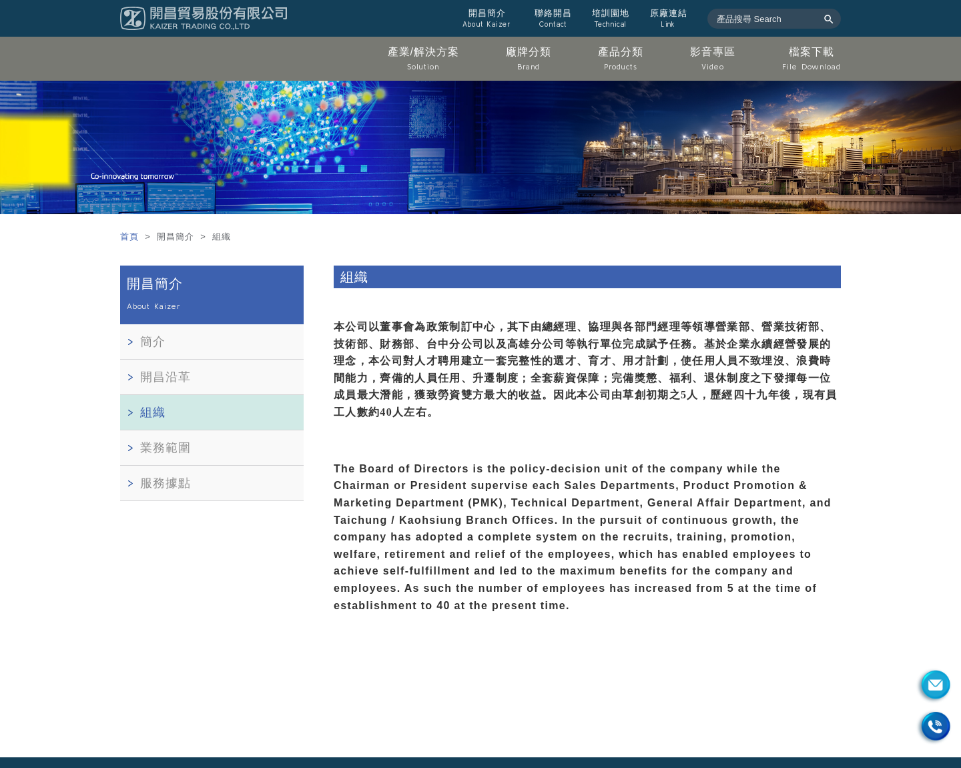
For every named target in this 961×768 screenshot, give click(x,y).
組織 (153, 412)
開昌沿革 (165, 377)
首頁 (131, 237)
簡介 (153, 341)
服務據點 (165, 483)
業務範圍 (165, 447)
